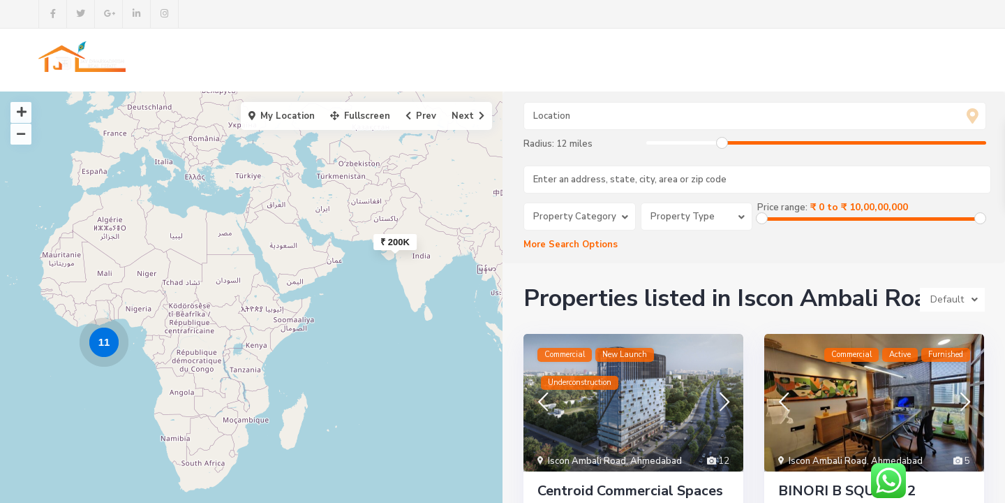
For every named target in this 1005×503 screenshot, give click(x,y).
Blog (610, 60)
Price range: (782, 207)
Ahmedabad (656, 461)
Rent (562, 60)
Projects (463, 60)
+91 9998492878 (912, 61)
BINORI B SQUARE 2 (847, 490)
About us (396, 60)
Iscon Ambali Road (587, 461)
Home (335, 60)
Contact (665, 60)
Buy (517, 60)
